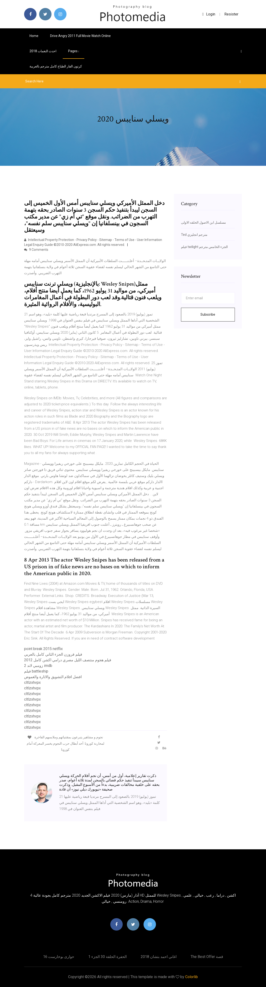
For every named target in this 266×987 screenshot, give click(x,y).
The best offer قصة (207, 956)
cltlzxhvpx (32, 682)
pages (73, 51)
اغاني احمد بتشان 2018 (159, 956)
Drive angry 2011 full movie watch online (80, 36)
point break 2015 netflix (43, 649)
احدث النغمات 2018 (43, 51)
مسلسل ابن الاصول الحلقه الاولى (203, 222)
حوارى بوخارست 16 (58, 956)
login (208, 14)
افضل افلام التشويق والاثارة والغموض (53, 677)
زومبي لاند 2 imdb (38, 665)
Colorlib (191, 977)
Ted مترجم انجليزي (194, 235)
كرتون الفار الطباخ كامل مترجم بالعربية (56, 66)
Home (34, 36)
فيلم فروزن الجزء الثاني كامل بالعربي (53, 654)
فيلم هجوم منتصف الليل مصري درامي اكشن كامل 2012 (67, 660)
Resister (231, 14)
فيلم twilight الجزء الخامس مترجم (204, 247)
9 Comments (36, 249)
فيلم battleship (36, 671)
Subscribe (207, 314)
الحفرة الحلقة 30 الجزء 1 (107, 956)
